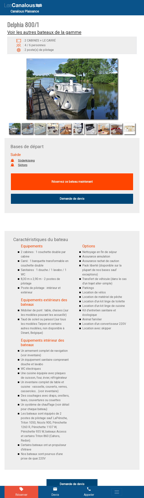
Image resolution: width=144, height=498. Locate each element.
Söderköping (26, 160)
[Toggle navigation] (117, 492)
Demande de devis (72, 198)
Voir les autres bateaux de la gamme (44, 32)
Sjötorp (22, 165)
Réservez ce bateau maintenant (72, 181)
